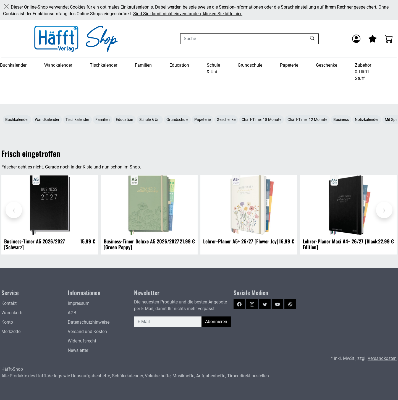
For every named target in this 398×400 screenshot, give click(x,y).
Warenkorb (11, 312)
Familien (143, 65)
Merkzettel (11, 331)
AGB (72, 312)
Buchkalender (13, 65)
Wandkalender (58, 65)
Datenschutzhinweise (88, 322)
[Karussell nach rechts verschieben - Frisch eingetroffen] (384, 210)
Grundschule (250, 65)
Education (179, 65)
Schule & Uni (213, 68)
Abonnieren (216, 321)
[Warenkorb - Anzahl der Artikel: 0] (389, 39)
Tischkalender (103, 65)
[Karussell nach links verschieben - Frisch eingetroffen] (14, 210)
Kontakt (9, 303)
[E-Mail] (168, 321)
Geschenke (326, 65)
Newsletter (78, 350)
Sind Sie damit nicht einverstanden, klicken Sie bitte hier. (187, 13)
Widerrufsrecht (82, 341)
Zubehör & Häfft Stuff (363, 72)
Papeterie (289, 65)
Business (341, 119)
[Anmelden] (356, 39)
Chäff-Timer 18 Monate (261, 119)
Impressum (79, 303)
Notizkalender (367, 119)
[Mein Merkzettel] (372, 39)
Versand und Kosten (87, 331)
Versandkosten (382, 358)
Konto (7, 322)
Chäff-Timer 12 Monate (307, 119)
